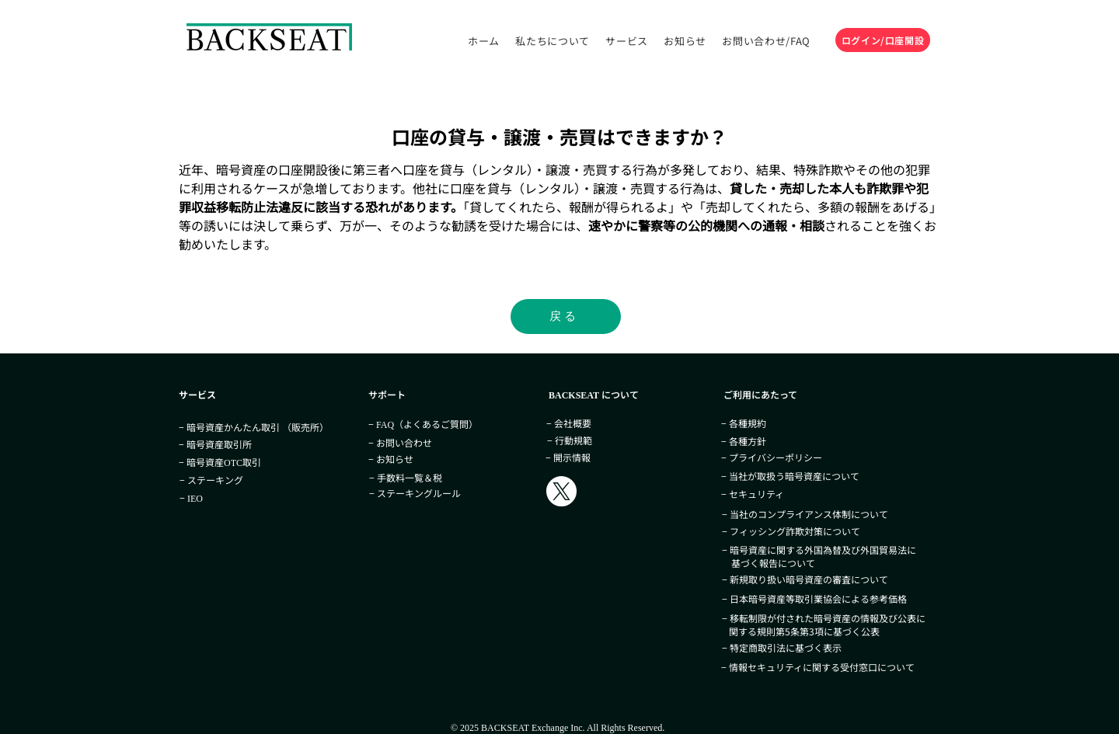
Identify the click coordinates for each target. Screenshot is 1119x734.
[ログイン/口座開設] (883, 40)
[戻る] (566, 316)
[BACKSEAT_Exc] (561, 491)
